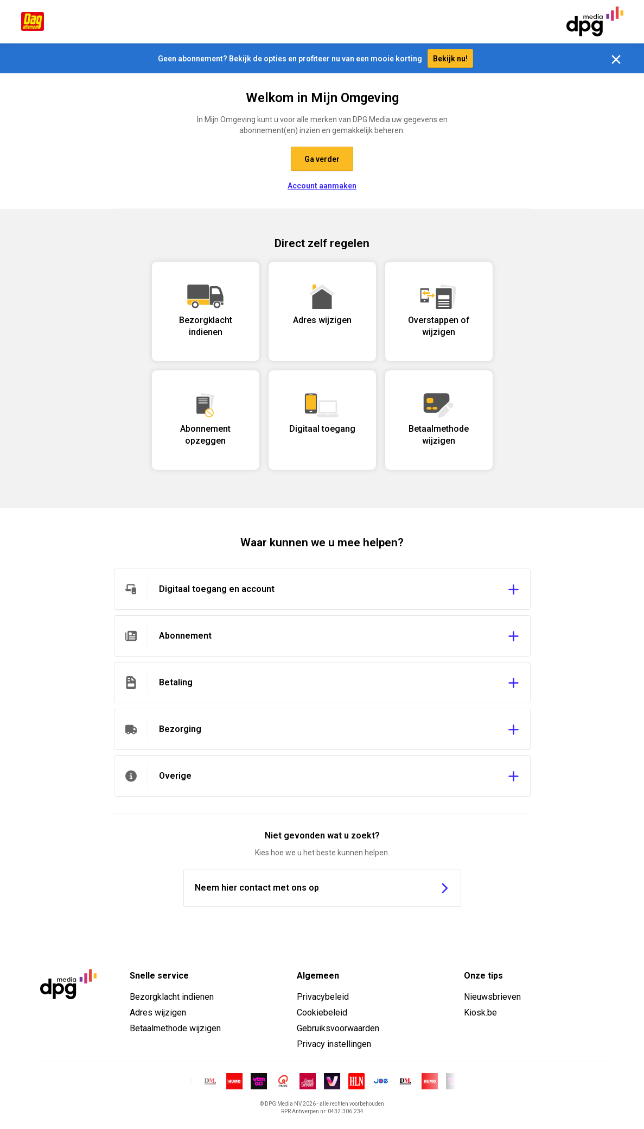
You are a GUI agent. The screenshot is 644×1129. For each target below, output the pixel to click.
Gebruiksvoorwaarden (338, 1028)
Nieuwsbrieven (492, 997)
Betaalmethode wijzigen (175, 1028)
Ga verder (322, 159)
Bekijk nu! (450, 58)
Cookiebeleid (322, 1012)
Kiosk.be (480, 1012)
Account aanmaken (322, 185)
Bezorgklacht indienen (172, 997)
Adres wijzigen (158, 1012)
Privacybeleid (323, 997)
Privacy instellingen (334, 1044)
